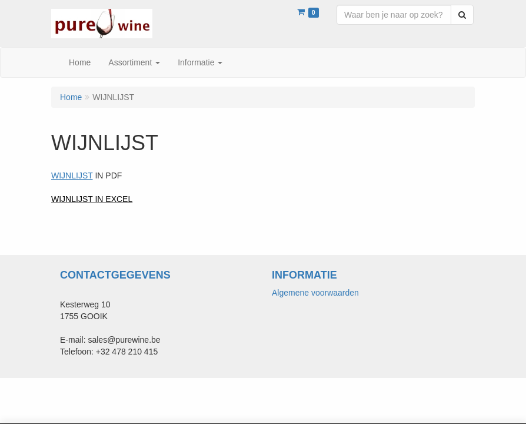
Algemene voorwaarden (315, 292)
